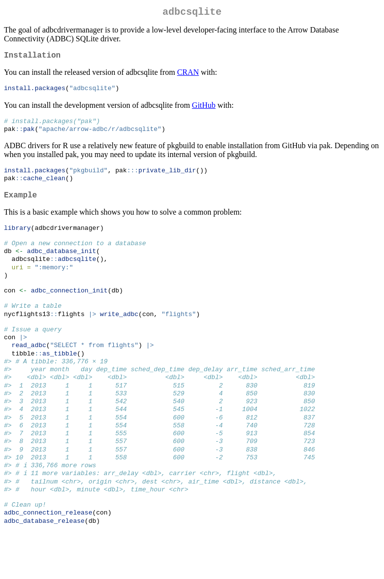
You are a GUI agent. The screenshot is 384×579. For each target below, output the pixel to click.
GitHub (204, 109)
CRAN (188, 76)
